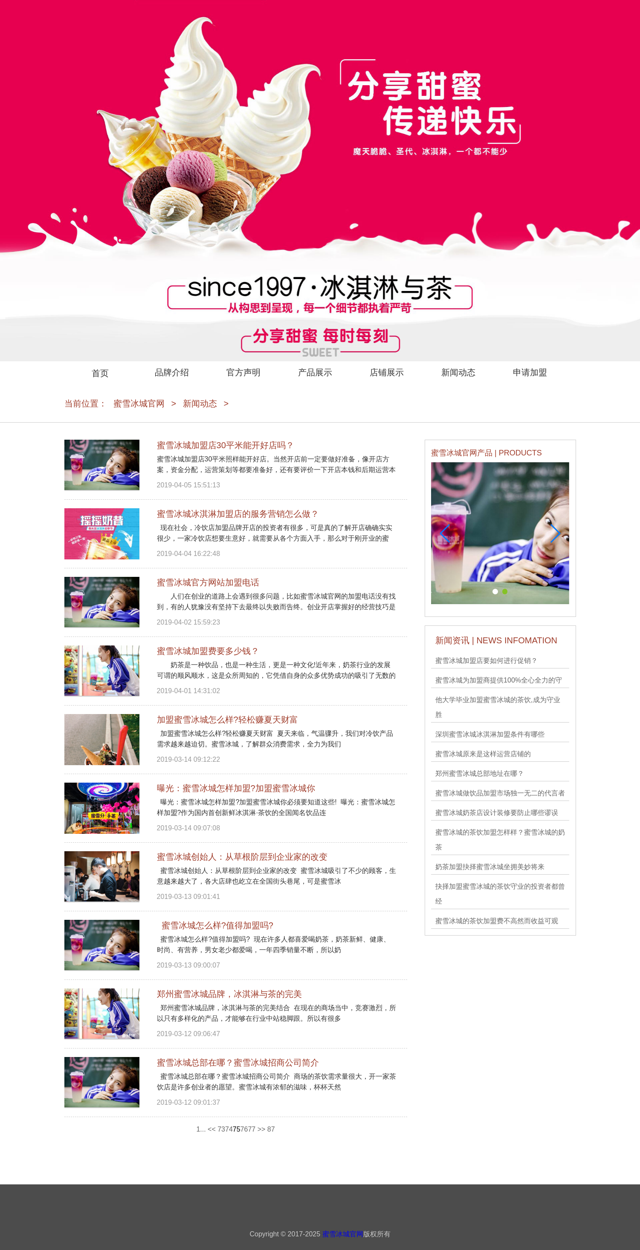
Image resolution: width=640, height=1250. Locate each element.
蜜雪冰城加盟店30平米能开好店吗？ (225, 445)
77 (251, 1129)
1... (201, 1129)
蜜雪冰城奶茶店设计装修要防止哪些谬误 (496, 812)
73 (221, 1129)
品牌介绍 (172, 372)
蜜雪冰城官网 (139, 403)
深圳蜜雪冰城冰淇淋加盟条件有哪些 (489, 734)
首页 (100, 373)
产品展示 (315, 372)
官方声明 (243, 372)
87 (271, 1129)
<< (212, 1129)
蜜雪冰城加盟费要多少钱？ (208, 651)
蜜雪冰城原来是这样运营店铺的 (483, 753)
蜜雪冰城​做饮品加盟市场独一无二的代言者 (500, 793)
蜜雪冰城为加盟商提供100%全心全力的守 (498, 680)
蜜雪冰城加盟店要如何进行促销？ (486, 660)
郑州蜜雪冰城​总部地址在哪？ (479, 773)
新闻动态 (458, 372)
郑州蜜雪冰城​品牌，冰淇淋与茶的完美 (229, 994)
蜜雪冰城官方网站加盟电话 (208, 582)
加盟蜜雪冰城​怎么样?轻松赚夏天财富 (227, 719)
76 (244, 1129)
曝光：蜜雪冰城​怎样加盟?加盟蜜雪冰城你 (236, 788)
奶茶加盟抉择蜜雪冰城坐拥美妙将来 (489, 866)
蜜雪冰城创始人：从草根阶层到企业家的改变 (242, 856)
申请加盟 (530, 372)
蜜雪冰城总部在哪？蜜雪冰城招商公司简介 (238, 1062)
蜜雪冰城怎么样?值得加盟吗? (215, 925)
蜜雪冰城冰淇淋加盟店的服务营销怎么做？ (238, 513)
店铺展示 (387, 372)
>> (262, 1129)
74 (229, 1129)
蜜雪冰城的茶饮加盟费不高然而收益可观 (496, 921)
